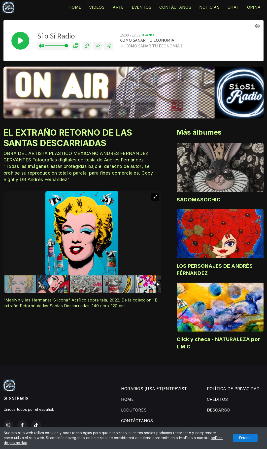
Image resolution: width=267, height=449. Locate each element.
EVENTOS (142, 7)
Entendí (245, 438)
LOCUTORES (133, 410)
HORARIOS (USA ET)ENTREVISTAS (157, 388)
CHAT (233, 7)
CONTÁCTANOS (175, 7)
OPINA (254, 7)
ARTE (118, 7)
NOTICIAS (209, 7)
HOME (74, 7)
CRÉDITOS (217, 399)
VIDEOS (96, 7)
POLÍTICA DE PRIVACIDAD (233, 388)
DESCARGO (218, 410)
